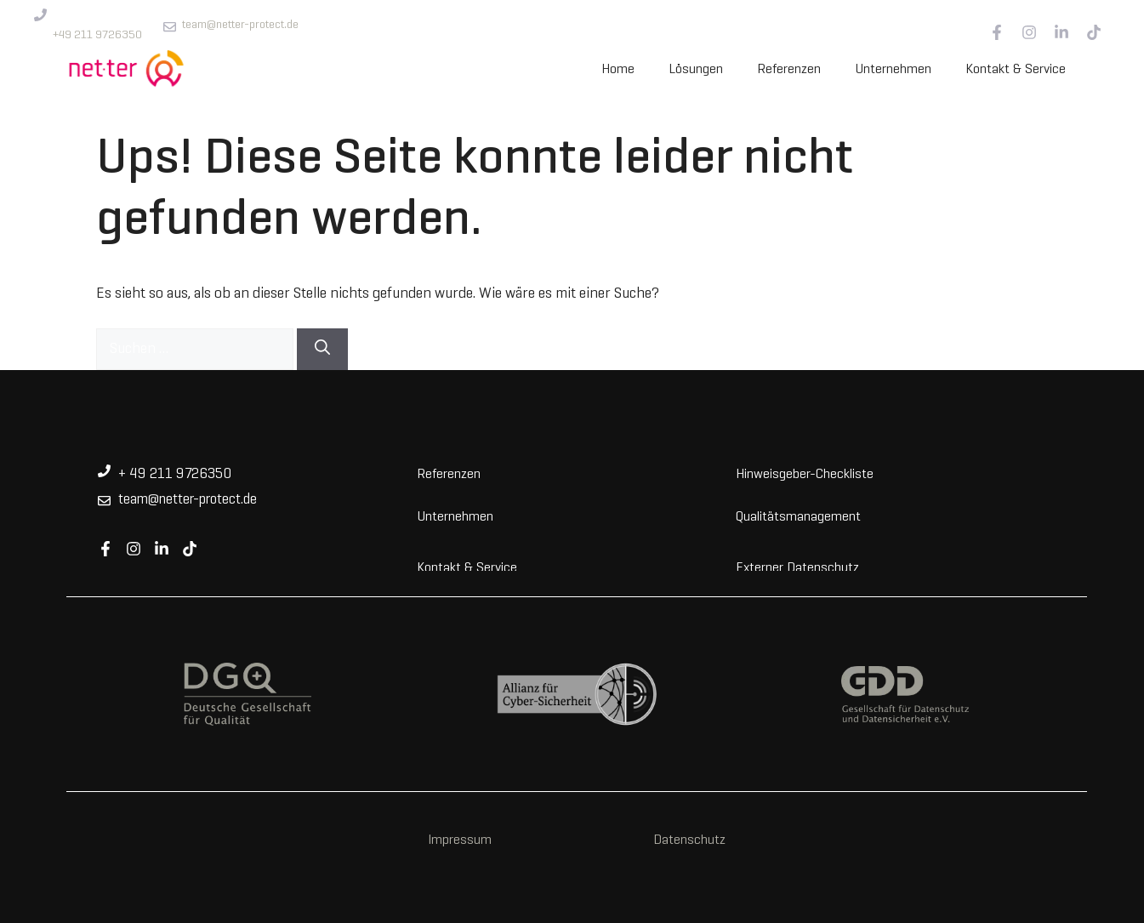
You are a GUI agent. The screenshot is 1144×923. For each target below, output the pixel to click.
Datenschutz (689, 840)
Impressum (460, 840)
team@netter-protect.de (240, 25)
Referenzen (789, 70)
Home (618, 70)
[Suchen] (322, 349)
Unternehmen (893, 70)
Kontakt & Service (1015, 70)
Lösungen (696, 70)
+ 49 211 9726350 (174, 474)
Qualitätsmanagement (798, 515)
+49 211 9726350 (97, 35)
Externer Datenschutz (797, 566)
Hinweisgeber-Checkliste (805, 473)
